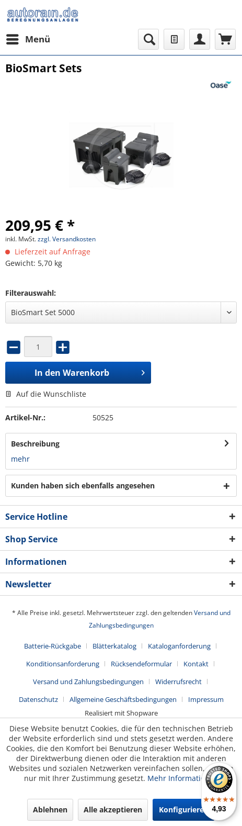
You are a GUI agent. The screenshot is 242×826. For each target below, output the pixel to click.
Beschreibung (35, 444)
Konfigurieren (184, 809)
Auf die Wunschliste (45, 394)
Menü (28, 38)
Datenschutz (38, 699)
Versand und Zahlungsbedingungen (88, 681)
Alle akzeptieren (113, 809)
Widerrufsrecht (178, 681)
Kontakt (196, 663)
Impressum (206, 699)
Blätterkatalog (114, 646)
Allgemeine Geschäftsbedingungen (123, 699)
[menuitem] (27, 39)
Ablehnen (50, 809)
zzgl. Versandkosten (67, 239)
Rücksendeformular (141, 663)
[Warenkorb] (225, 39)
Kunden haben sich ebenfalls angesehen (83, 485)
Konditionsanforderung (62, 663)
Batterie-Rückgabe (52, 646)
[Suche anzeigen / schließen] (148, 39)
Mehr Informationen (182, 778)
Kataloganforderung (179, 646)
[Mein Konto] (199, 39)
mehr (20, 459)
